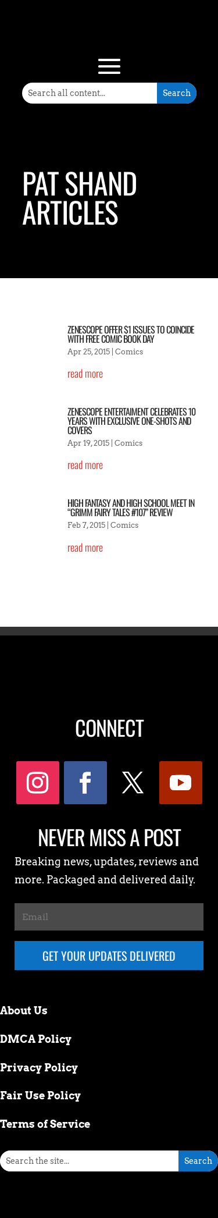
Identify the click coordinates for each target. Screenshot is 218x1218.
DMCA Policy (36, 1039)
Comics (129, 351)
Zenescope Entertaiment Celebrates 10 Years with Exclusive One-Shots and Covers (131, 420)
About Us (24, 1010)
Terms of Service (45, 1124)
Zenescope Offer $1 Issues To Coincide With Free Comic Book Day (130, 334)
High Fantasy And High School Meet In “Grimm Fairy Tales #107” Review (130, 507)
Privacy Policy (39, 1067)
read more (85, 373)
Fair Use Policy (40, 1095)
